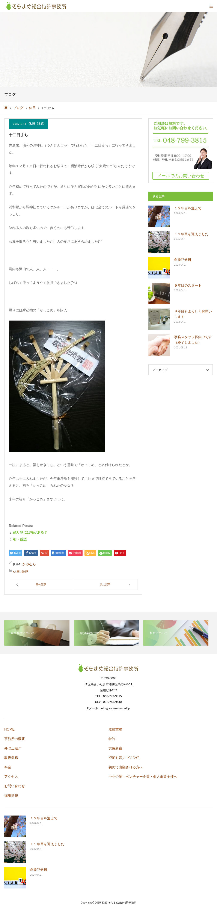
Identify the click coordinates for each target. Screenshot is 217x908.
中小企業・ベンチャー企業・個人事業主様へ (142, 776)
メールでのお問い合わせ (180, 175)
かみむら (29, 564)
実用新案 (115, 748)
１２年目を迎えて (188, 208)
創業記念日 (182, 260)
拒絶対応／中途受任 (123, 758)
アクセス (11, 776)
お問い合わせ (14, 786)
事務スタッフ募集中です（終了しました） (193, 339)
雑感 (40, 124)
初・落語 (20, 539)
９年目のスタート (188, 285)
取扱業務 (11, 758)
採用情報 (11, 795)
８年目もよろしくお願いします (193, 314)
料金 (7, 767)
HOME (9, 729)
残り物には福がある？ (30, 532)
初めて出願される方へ (125, 767)
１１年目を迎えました (191, 234)
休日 (32, 124)
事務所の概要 (14, 739)
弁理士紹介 (12, 748)
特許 (111, 739)
